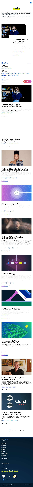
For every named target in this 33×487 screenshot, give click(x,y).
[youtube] (17, 471)
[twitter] (7, 471)
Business (8, 73)
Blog (6, 68)
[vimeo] (15, 471)
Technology (23, 73)
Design (15, 73)
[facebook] (5, 471)
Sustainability (4, 75)
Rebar (2, 485)
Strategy (19, 73)
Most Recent (5, 79)
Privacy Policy (6, 485)
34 (20, 430)
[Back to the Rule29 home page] (17, 3)
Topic (3, 70)
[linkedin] (2, 471)
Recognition (13, 75)
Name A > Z (5, 80)
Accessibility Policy (10, 485)
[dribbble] (12, 471)
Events (17, 75)
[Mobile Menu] (26, 3)
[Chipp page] (14, 476)
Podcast (3, 68)
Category (3, 65)
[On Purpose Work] (4, 476)
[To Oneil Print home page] (6, 480)
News (10, 68)
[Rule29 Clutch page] (8, 476)
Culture (28, 73)
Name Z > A (5, 82)
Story (12, 73)
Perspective (3, 73)
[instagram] (10, 471)
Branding (9, 75)
